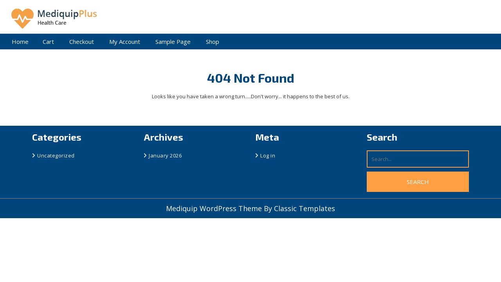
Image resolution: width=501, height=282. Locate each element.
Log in (267, 155)
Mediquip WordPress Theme (215, 208)
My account (124, 41)
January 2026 (165, 155)
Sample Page (173, 41)
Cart (48, 41)
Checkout (81, 41)
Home (20, 41)
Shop (212, 41)
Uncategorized (56, 155)
